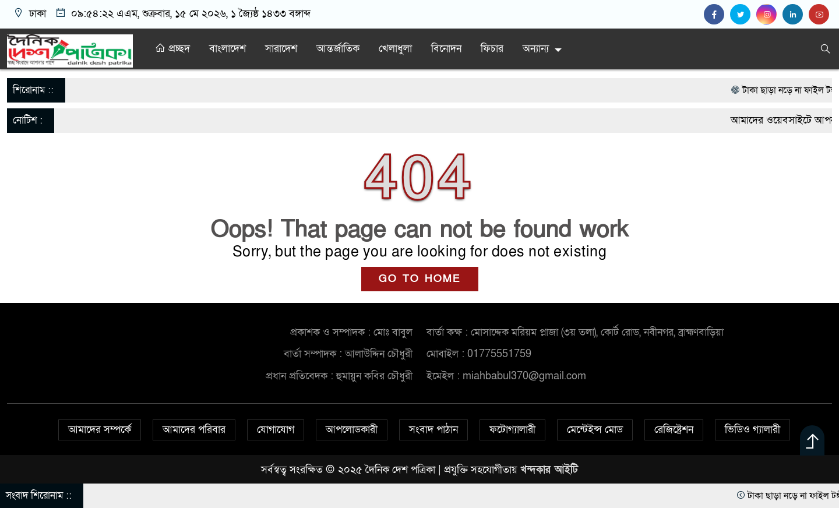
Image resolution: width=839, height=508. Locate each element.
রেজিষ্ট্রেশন (673, 429)
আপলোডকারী (352, 429)
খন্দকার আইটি (549, 470)
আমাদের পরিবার (194, 429)
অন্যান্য (536, 48)
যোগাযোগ (275, 429)
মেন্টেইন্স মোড (595, 429)
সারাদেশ (281, 48)
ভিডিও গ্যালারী (752, 429)
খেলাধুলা (395, 48)
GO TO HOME (420, 278)
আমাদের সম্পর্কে (99, 429)
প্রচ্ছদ (172, 48)
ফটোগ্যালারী (512, 429)
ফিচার (492, 48)
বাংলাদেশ (227, 48)
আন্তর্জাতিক (337, 48)
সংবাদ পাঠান (433, 429)
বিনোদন (446, 48)
